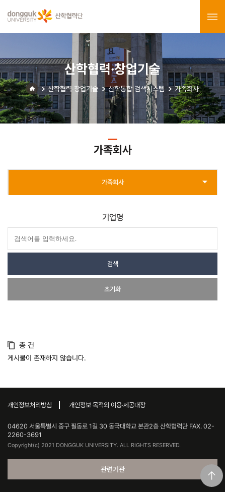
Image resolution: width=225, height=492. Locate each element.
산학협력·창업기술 (73, 89)
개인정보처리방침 (30, 405)
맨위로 (211, 475)
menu (212, 17)
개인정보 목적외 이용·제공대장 (107, 405)
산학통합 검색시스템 (136, 89)
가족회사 (187, 89)
